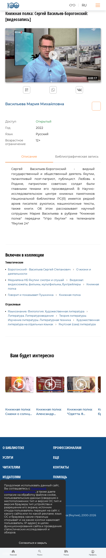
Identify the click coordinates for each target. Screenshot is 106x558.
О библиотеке (13, 447)
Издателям (12, 476)
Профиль (93, 553)
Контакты (61, 467)
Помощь (60, 476)
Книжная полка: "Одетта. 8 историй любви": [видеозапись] (80, 412)
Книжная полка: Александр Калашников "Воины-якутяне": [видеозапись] (50, 412)
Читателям (11, 467)
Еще (56, 457)
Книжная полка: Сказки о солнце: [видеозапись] (19, 412)
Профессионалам (67, 447)
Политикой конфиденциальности (25, 490)
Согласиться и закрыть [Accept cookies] (33, 542)
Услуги (8, 457)
